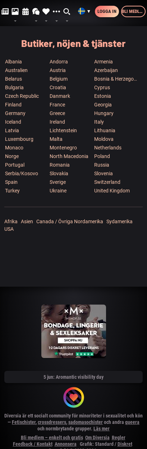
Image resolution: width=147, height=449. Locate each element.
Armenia (103, 62)
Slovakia (59, 173)
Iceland (13, 122)
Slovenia (103, 173)
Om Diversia (97, 437)
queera (132, 422)
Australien (16, 70)
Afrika (11, 221)
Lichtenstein (63, 130)
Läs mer (101, 428)
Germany (15, 113)
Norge (12, 156)
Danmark (60, 96)
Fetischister (24, 422)
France (57, 105)
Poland (102, 156)
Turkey (12, 191)
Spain (11, 182)
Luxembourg (19, 139)
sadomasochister (85, 422)
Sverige (58, 182)
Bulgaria (14, 87)
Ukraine (58, 191)
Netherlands (107, 148)
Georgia (103, 105)
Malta (56, 139)
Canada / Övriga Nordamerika (69, 221)
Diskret (125, 444)
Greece (57, 113)
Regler (118, 437)
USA (9, 229)
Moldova (104, 139)
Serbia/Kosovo (21, 173)
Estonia (102, 96)
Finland (13, 105)
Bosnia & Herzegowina (116, 79)
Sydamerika (119, 221)
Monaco (14, 148)
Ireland (57, 122)
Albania (13, 62)
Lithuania (104, 130)
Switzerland (107, 182)
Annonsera (66, 444)
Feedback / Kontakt (32, 444)
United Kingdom (112, 191)
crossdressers (52, 422)
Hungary (104, 113)
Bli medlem (133, 11)
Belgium (59, 79)
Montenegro (63, 148)
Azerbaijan (106, 70)
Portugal (14, 165)
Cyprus (102, 87)
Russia (101, 165)
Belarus (13, 79)
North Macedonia (69, 156)
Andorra (59, 62)
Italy (99, 122)
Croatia (58, 87)
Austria (58, 70)
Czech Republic (22, 96)
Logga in (106, 11)
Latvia (12, 130)
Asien (27, 221)
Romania (60, 165)
